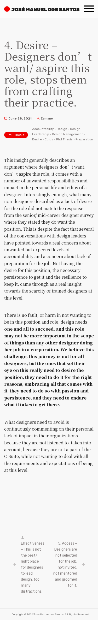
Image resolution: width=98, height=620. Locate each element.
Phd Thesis (64, 139)
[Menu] (89, 7)
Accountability (43, 129)
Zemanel (45, 118)
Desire (37, 139)
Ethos (49, 139)
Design (62, 129)
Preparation (84, 139)
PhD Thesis (16, 135)
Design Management (67, 134)
